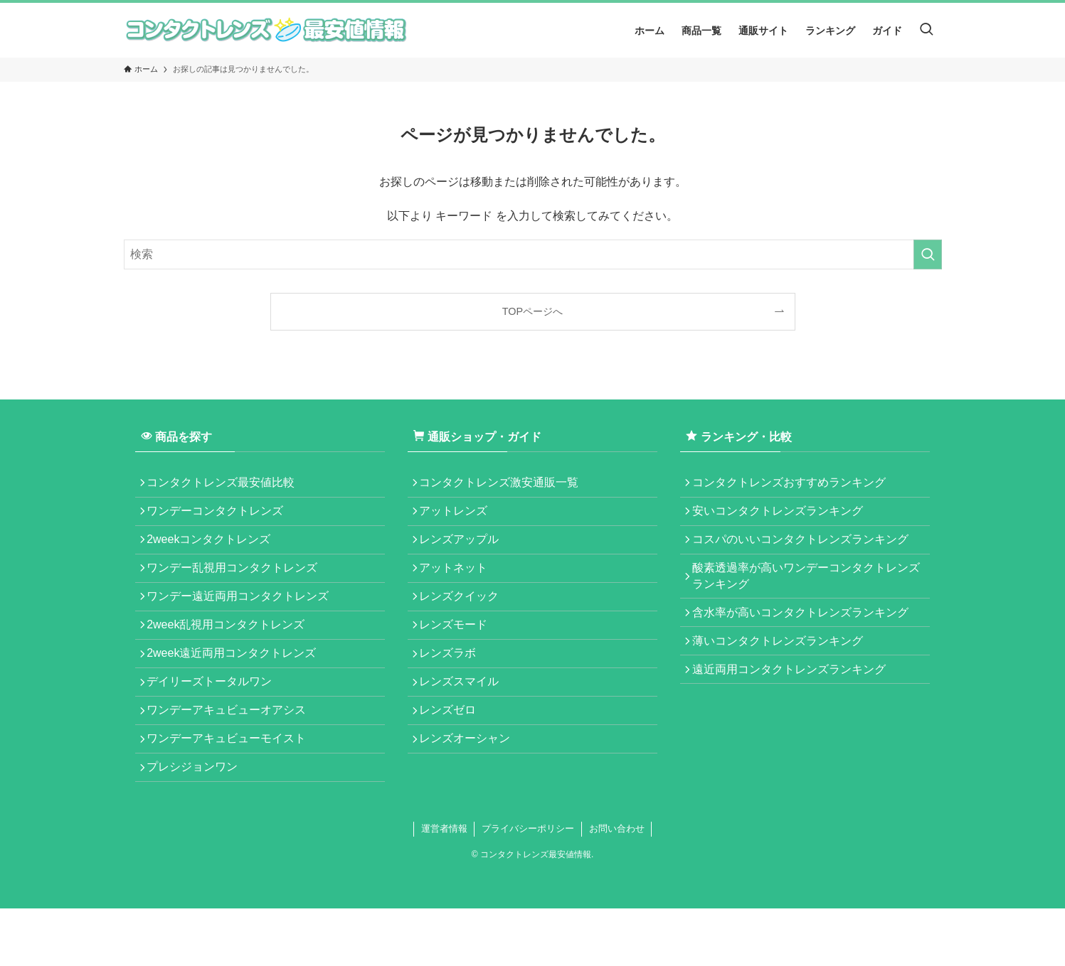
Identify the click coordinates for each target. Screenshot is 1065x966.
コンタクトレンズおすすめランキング (794, 485)
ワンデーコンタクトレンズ (220, 518)
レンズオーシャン (470, 788)
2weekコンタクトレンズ (214, 553)
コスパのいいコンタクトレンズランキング (805, 553)
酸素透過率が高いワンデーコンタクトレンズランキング (805, 594)
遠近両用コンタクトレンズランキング (794, 703)
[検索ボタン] (926, 30)
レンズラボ (453, 687)
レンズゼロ (453, 754)
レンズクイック (464, 619)
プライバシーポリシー (528, 886)
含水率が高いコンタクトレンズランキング (805, 636)
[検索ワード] (533, 254)
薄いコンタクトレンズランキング (782, 669)
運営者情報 (444, 886)
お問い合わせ (617, 886)
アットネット (459, 586)
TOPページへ (532, 311)
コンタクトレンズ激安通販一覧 (504, 485)
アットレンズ (459, 518)
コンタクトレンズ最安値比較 (226, 485)
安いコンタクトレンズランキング (782, 518)
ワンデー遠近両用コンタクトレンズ (243, 619)
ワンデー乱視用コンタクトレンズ (237, 586)
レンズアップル (464, 553)
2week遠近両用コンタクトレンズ (237, 687)
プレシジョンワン (197, 822)
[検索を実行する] (927, 254)
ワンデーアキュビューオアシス (232, 754)
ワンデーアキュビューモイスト (232, 788)
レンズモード (459, 654)
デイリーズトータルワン (214, 721)
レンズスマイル (464, 721)
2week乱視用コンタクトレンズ (231, 654)
